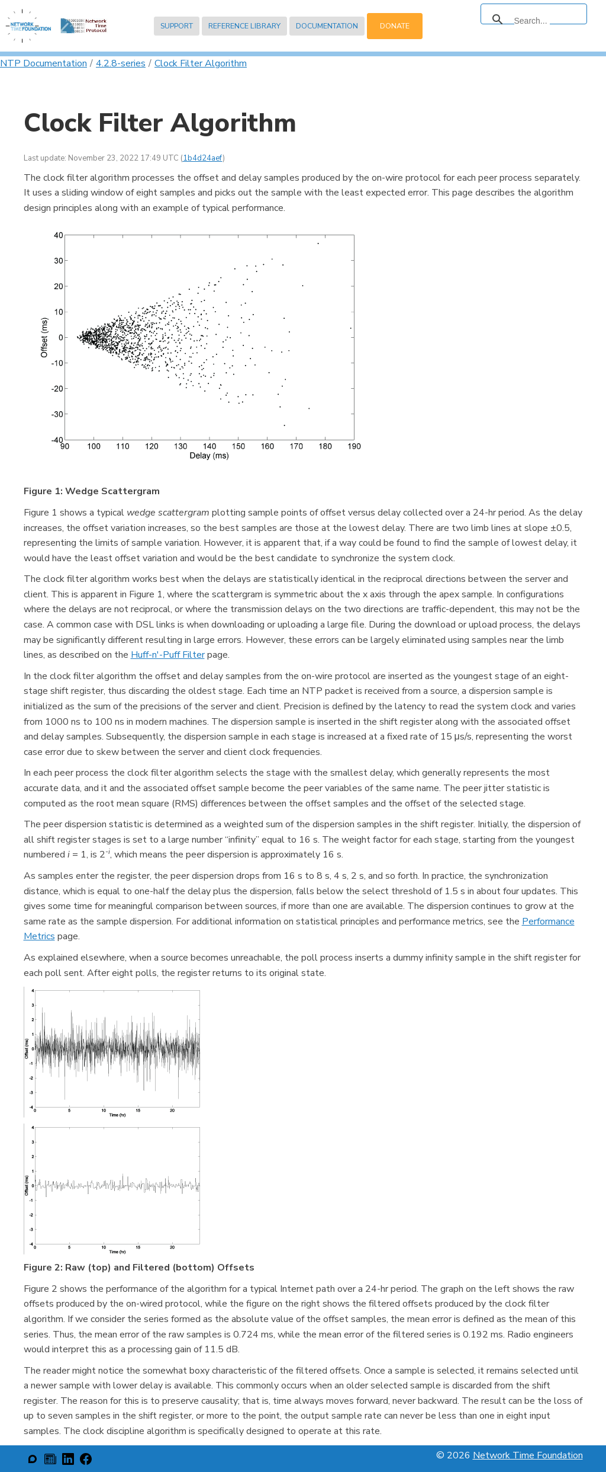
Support (176, 26)
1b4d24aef (203, 158)
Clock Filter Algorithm (200, 63)
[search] (532, 21)
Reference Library (244, 26)
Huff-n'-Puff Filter (168, 654)
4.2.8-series (121, 63)
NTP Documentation (43, 63)
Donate (395, 26)
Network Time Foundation (528, 1455)
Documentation (327, 26)
